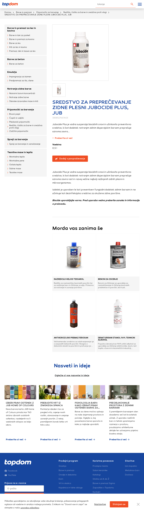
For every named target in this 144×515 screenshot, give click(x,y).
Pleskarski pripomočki (18, 122)
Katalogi (97, 475)
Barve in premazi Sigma (104, 483)
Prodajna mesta (100, 466)
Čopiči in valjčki (15, 118)
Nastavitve (100, 504)
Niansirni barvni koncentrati (21, 93)
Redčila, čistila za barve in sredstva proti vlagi (85, 12)
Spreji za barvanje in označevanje (23, 144)
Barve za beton (16, 59)
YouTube (10, 475)
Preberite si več (62, 138)
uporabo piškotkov (30, 507)
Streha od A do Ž (101, 479)
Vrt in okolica (65, 483)
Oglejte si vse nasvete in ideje (72, 375)
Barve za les (14, 43)
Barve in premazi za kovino (20, 39)
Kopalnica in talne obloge (71, 488)
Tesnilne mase (14, 172)
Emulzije (12, 72)
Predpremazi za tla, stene (20, 80)
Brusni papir (13, 114)
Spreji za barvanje (17, 139)
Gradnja (62, 466)
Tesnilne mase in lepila (19, 152)
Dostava (129, 475)
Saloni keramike (100, 470)
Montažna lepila (16, 157)
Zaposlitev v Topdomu (103, 488)
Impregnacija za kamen (19, 76)
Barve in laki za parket (18, 35)
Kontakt (96, 492)
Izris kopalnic (131, 466)
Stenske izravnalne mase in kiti (22, 101)
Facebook (10, 471)
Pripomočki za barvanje (47, 12)
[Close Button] (138, 504)
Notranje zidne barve (19, 88)
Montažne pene (15, 161)
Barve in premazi (24, 12)
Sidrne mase (14, 168)
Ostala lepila (14, 165)
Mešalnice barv (132, 470)
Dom (61, 479)
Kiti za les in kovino (17, 47)
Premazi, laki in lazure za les (21, 51)
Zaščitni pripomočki (17, 131)
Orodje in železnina (67, 475)
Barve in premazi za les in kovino (21, 29)
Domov (7, 12)
